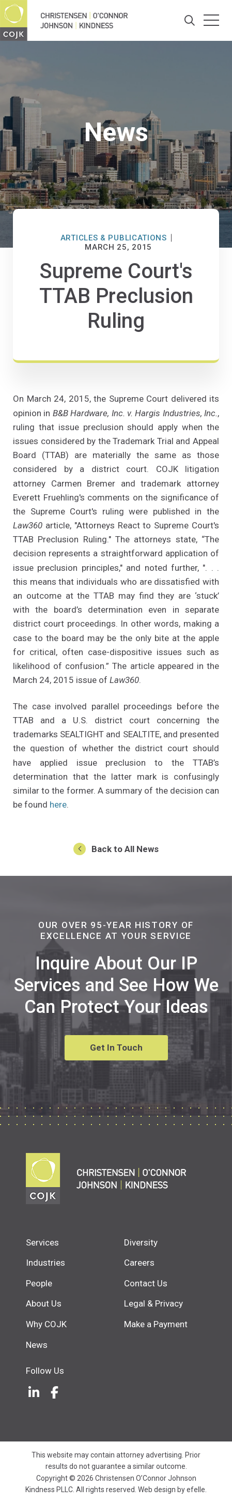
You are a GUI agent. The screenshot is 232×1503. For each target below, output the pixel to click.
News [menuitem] (37, 1345)
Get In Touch (116, 1047)
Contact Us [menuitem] (145, 1283)
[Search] (190, 20)
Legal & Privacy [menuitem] (153, 1303)
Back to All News (125, 849)
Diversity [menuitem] (141, 1242)
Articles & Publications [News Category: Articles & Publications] (113, 237)
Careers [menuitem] (139, 1262)
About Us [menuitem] (43, 1303)
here (58, 804)
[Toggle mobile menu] (211, 20)
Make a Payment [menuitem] (156, 1324)
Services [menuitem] (42, 1242)
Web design (157, 1489)
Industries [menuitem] (45, 1262)
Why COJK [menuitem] (46, 1324)
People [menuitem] (39, 1283)
